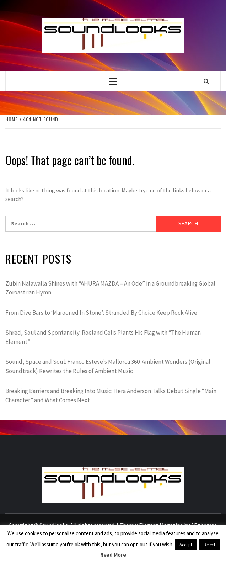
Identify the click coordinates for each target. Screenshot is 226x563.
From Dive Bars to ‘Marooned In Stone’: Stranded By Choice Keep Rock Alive (101, 313)
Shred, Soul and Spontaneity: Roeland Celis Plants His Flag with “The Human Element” (103, 337)
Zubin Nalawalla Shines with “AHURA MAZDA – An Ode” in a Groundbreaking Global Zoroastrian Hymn (110, 288)
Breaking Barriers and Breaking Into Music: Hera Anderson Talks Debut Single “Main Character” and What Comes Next (110, 395)
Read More (113, 554)
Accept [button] (185, 545)
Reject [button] (209, 545)
